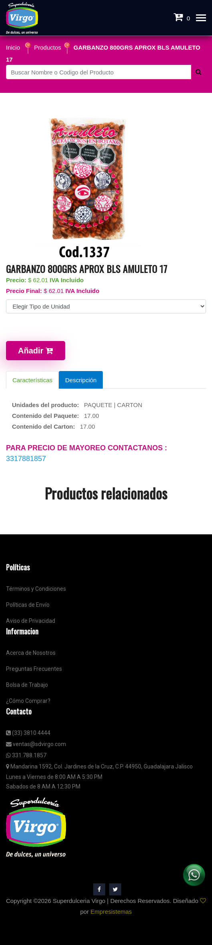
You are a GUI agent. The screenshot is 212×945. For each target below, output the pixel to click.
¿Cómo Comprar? (28, 701)
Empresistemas (111, 911)
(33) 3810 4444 (28, 733)
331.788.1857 (26, 755)
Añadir (35, 350)
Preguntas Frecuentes (34, 669)
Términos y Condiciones (36, 589)
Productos (47, 47)
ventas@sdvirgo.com (36, 744)
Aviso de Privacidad (30, 621)
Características (32, 380)
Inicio (13, 47)
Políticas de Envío (28, 605)
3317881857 (26, 459)
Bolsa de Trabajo (27, 685)
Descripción (80, 380)
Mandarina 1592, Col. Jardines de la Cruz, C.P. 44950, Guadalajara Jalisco (99, 766)
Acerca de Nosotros (31, 653)
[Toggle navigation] (201, 18)
